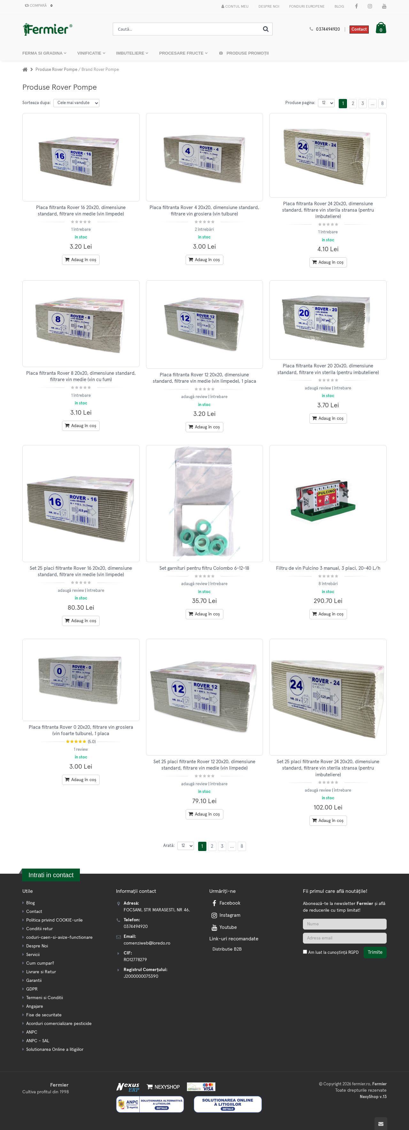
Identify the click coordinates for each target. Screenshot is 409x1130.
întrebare (219, 397)
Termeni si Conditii (44, 998)
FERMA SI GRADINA (43, 53)
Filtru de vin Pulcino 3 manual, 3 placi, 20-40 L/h (328, 568)
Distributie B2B (227, 949)
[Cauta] (265, 29)
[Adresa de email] (345, 938)
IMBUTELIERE (131, 53)
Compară (38, 5)
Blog (339, 7)
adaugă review (194, 397)
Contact (359, 29)
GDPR (32, 989)
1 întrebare (81, 230)
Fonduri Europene (307, 7)
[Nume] (345, 924)
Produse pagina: (300, 103)
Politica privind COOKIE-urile (54, 920)
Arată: (168, 846)
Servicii (33, 955)
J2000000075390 (141, 976)
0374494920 (328, 29)
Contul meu (235, 6)
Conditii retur (39, 929)
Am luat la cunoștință (333, 953)
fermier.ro (361, 1084)
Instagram (225, 915)
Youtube (223, 927)
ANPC (31, 1032)
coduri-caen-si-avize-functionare (59, 937)
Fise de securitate (44, 1015)
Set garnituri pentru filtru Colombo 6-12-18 (204, 568)
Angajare (34, 1006)
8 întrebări (328, 584)
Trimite (375, 952)
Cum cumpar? (40, 963)
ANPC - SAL (37, 1041)
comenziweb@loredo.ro (147, 943)
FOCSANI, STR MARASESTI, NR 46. (157, 910)
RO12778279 (135, 960)
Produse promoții (244, 53)
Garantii (34, 980)
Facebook (225, 903)
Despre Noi (269, 7)
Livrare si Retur (41, 972)
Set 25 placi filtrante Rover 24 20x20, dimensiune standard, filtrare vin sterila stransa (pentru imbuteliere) (328, 768)
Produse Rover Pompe (56, 70)
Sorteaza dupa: (36, 103)
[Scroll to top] (380, 1123)
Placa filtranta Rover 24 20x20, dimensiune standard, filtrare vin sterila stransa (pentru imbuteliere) (328, 210)
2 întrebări (204, 230)
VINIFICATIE (89, 53)
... (372, 103)
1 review (81, 750)
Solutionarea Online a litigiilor (54, 1049)
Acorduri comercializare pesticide (59, 1023)
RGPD (353, 953)
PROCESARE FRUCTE (181, 53)
